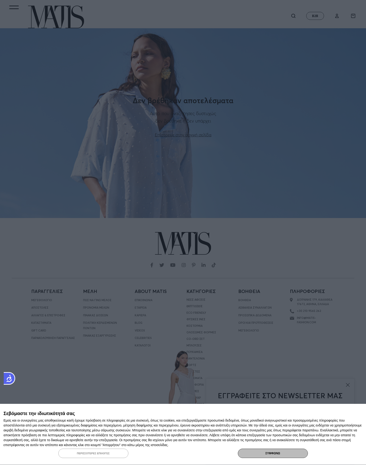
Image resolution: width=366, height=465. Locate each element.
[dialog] (183, 434)
